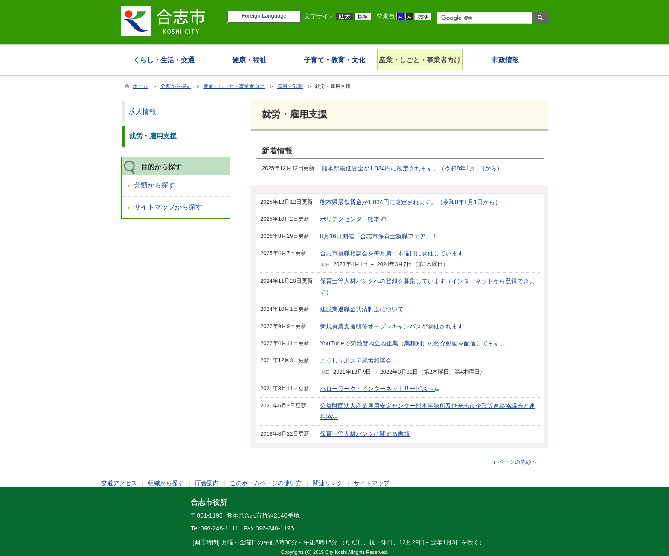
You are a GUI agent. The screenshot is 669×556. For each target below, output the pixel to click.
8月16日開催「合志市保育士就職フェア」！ (379, 236)
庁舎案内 (207, 483)
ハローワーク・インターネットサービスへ (379, 388)
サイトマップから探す (168, 207)
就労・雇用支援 (153, 136)
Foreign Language (263, 15)
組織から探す (166, 483)
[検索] (483, 18)
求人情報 (142, 111)
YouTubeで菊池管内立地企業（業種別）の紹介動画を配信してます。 (413, 343)
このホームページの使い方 (266, 483)
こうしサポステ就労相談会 (356, 360)
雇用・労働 (290, 86)
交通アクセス (119, 483)
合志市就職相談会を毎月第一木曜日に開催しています (391, 253)
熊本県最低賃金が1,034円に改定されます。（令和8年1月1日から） (412, 168)
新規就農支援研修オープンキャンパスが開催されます (391, 326)
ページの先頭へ (517, 462)
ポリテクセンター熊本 (353, 219)
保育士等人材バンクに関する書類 (365, 433)
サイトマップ (372, 483)
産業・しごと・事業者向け (234, 86)
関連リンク (328, 483)
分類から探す (175, 86)
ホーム (140, 86)
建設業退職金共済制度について (362, 309)
